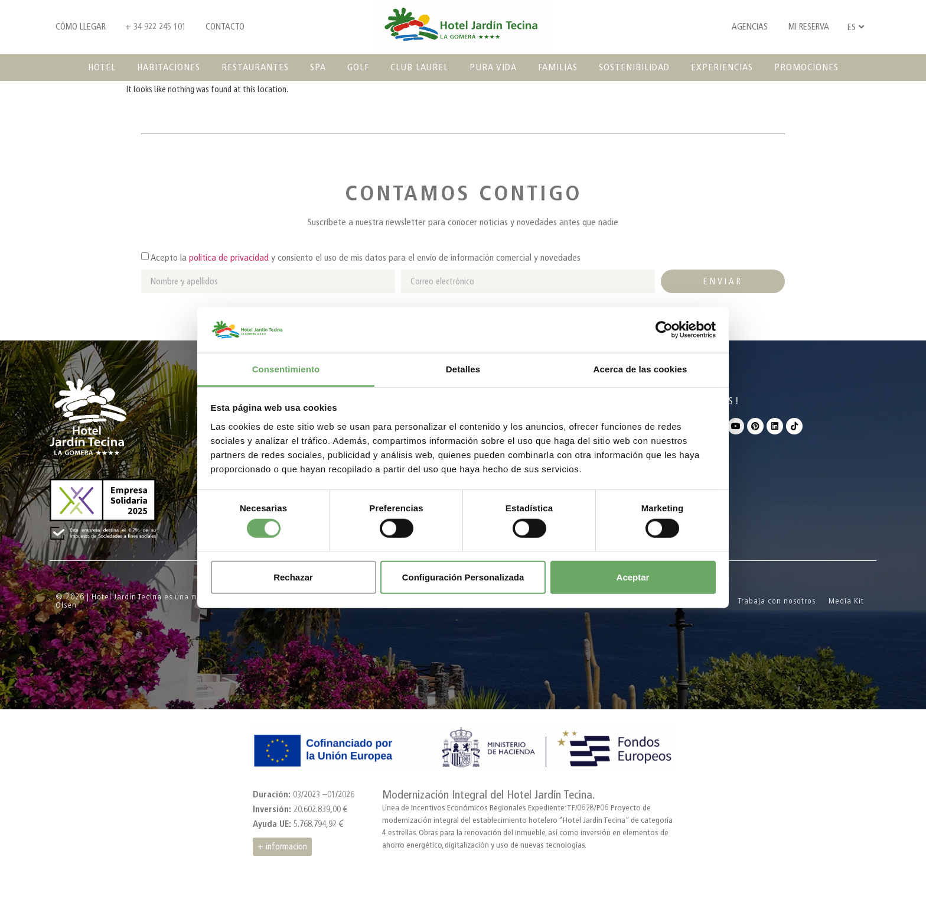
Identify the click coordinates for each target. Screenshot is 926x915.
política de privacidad (229, 257)
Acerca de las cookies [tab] (640, 369)
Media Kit (846, 601)
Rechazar (293, 577)
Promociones (806, 67)
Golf (358, 67)
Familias (558, 67)
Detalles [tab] (463, 369)
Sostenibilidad (634, 67)
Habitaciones (168, 67)
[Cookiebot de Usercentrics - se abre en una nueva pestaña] (664, 330)
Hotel (102, 67)
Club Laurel (419, 67)
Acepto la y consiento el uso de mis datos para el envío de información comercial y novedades (366, 257)
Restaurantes (255, 67)
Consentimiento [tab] (286, 369)
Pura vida (493, 67)
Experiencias (722, 67)
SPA (318, 67)
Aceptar (633, 577)
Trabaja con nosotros (777, 601)
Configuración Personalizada (463, 577)
